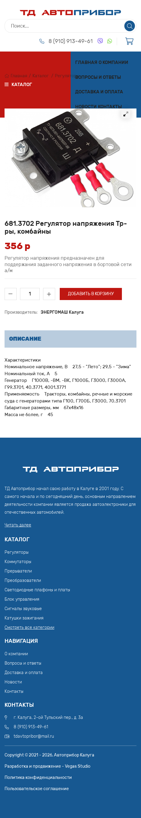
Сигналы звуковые (23, 608)
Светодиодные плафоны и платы (37, 590)
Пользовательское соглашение (37, 788)
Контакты (110, 106)
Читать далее (18, 525)
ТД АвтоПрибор (70, 466)
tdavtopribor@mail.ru (34, 736)
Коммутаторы (18, 561)
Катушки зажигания (24, 618)
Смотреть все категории (29, 627)
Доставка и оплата (99, 92)
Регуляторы (67, 75)
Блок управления (22, 599)
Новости (86, 106)
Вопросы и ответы (98, 77)
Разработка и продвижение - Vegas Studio (47, 766)
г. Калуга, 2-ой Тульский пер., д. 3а (48, 717)
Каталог (40, 75)
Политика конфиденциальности (38, 777)
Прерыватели (18, 571)
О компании (113, 62)
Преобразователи (23, 580)
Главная (86, 62)
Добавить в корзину (91, 293)
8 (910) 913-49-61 (71, 41)
